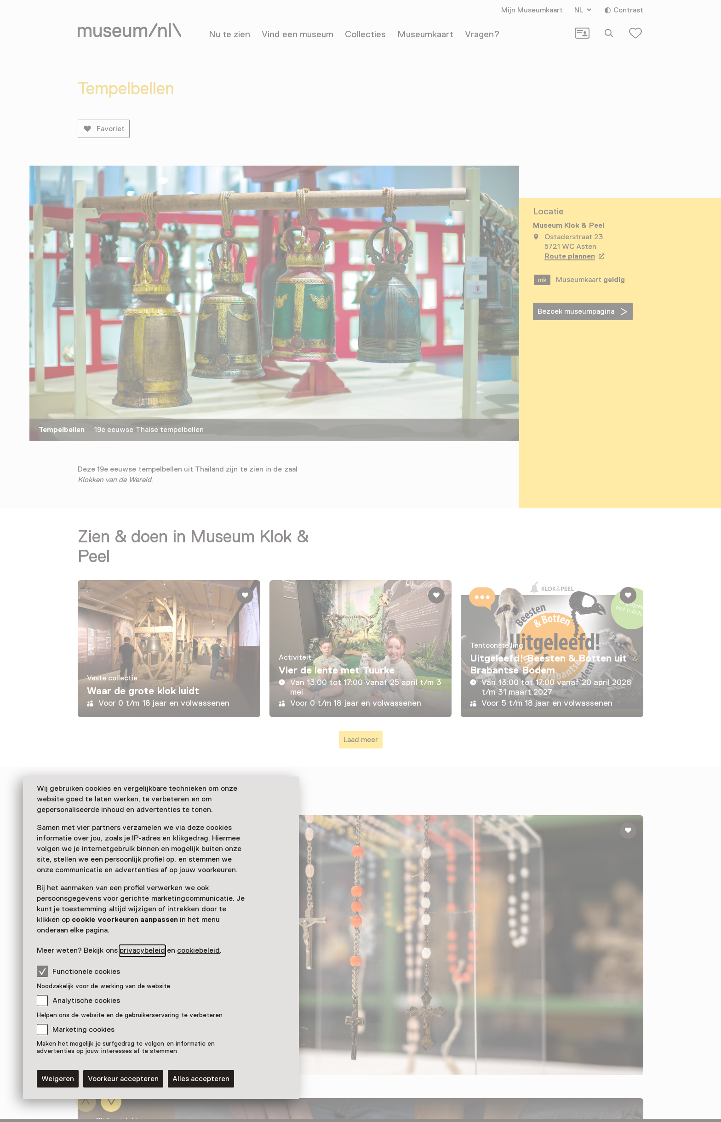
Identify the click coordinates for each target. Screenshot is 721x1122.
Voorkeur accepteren (123, 1079)
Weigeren (57, 1079)
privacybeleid (142, 950)
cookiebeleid (198, 950)
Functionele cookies (78, 971)
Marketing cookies (83, 1029)
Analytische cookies (86, 1000)
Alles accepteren (200, 1079)
